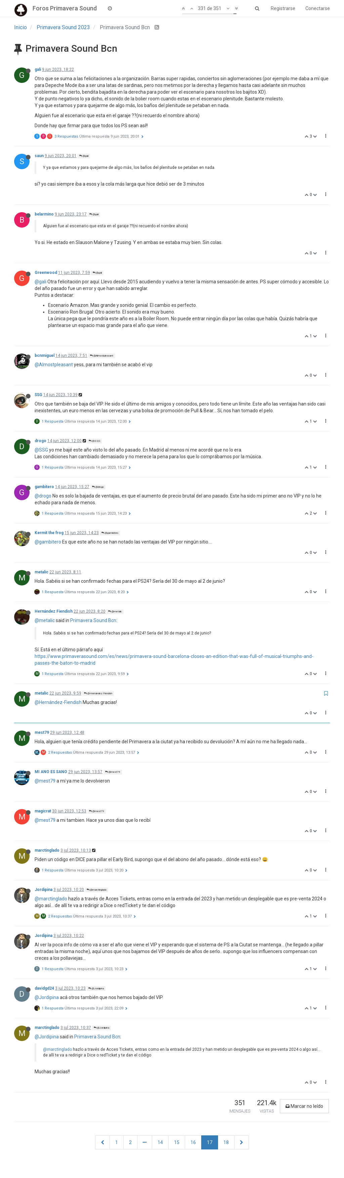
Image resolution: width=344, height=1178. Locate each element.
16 (193, 1142)
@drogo (98, 486)
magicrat (43, 811)
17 (209, 1142)
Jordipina (43, 889)
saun (39, 155)
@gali (83, 155)
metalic (41, 572)
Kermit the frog (49, 532)
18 (226, 1142)
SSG (38, 394)
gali (38, 69)
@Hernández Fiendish (98, 693)
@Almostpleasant (101, 355)
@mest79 (112, 771)
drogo (40, 440)
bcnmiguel (44, 355)
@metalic (115, 611)
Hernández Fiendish (54, 611)
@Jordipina (96, 988)
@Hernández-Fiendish (58, 702)
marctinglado (47, 850)
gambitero (44, 486)
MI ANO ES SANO (51, 771)
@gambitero (109, 532)
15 (176, 1142)
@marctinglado (96, 889)
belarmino (44, 214)
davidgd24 (44, 988)
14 (160, 1142)
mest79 (42, 732)
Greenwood (46, 272)
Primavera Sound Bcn (93, 620)
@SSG (94, 440)
